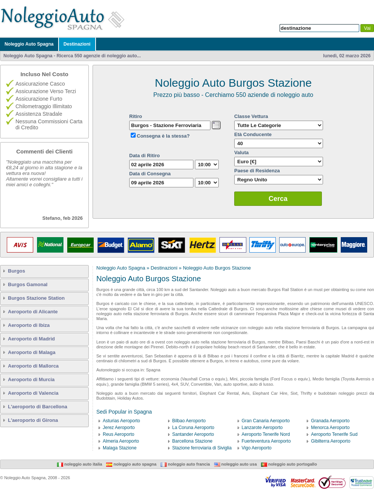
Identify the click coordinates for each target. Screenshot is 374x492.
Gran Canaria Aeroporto (266, 420)
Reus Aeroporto (118, 434)
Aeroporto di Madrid (31, 339)
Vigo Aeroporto (257, 448)
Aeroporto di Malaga (32, 352)
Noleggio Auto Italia (79, 464)
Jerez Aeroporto (119, 427)
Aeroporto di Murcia (31, 379)
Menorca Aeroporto (330, 427)
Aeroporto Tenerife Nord (266, 434)
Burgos (16, 271)
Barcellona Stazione (192, 441)
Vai (367, 28)
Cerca (278, 198)
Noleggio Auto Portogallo (289, 464)
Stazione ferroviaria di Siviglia (202, 448)
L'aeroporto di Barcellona (37, 406)
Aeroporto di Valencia (33, 393)
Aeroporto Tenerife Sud (334, 434)
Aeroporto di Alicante (33, 311)
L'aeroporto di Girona (33, 420)
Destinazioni (77, 44)
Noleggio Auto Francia (185, 464)
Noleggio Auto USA (235, 464)
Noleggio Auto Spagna (29, 44)
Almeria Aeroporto (121, 441)
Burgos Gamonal (28, 284)
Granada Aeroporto (330, 420)
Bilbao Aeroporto (189, 420)
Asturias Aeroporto (121, 420)
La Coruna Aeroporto (193, 427)
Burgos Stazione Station (36, 298)
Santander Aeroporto (193, 434)
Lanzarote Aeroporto (262, 427)
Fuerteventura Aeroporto (266, 441)
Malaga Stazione (119, 448)
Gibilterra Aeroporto (330, 441)
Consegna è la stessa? (163, 136)
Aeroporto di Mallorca (33, 366)
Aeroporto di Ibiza (29, 325)
